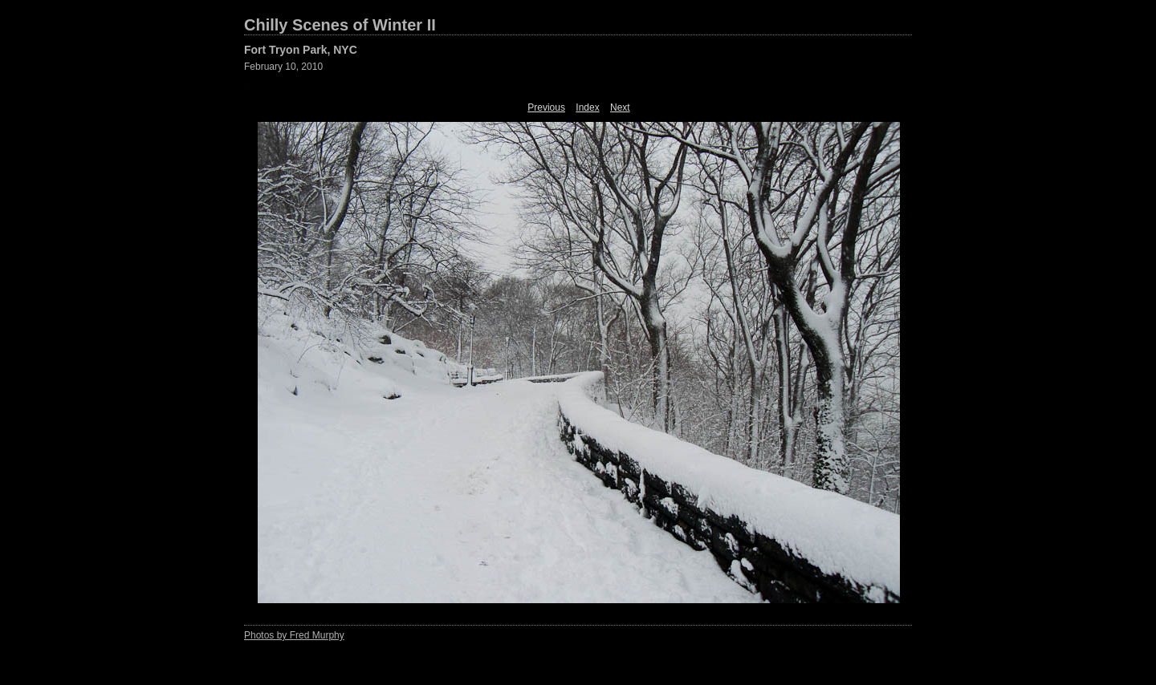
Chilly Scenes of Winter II (340, 25)
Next (620, 107)
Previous (546, 107)
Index (587, 107)
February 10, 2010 (283, 66)
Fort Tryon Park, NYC (300, 49)
